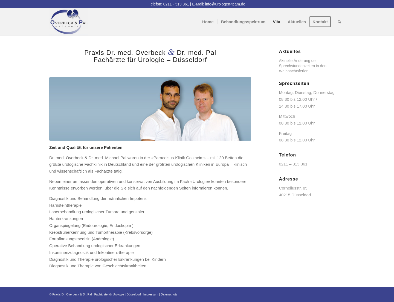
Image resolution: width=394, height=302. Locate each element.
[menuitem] (208, 21)
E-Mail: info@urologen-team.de (218, 4)
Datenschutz (169, 294)
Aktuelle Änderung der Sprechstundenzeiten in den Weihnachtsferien (302, 65)
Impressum (150, 294)
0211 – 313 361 (293, 164)
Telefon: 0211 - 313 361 (169, 4)
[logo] (68, 21)
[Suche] (339, 21)
